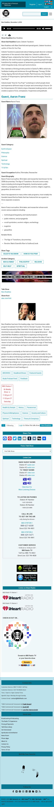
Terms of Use (5, 750)
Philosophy (5, 153)
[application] (27, 28)
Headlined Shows (20, 373)
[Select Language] (48, 7)
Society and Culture (39, 413)
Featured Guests (35, 373)
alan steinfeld (6, 298)
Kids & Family (8, 262)
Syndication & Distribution (9, 733)
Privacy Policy (5, 747)
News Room (5, 735)
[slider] (24, 28)
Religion (38, 262)
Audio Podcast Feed (10, 378)
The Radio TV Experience (9, 721)
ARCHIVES (6, 373)
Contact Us (4, 744)
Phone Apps (5, 738)
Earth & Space (6, 149)
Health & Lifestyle (9, 407)
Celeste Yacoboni (10, 254)
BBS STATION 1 (27, 523)
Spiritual (4, 160)
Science (4, 156)
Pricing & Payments (7, 724)
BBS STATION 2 (27, 532)
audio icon (31, 465)
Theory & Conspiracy (31, 419)
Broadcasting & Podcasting (10, 718)
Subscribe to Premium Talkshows (10, 4)
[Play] (4, 28)
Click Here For (27, 487)
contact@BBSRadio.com (19, 698)
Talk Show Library (6, 727)
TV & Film (4, 168)
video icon (31, 473)
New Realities (6, 292)
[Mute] (43, 28)
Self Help (7, 266)
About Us (4, 741)
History (21, 407)
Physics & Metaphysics (11, 413)
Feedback (23, 378)
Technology (5, 164)
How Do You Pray (31, 254)
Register (33, 4)
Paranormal (31, 407)
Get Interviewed (6, 730)
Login (21, 425)
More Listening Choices (27, 490)
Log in (40, 4)
